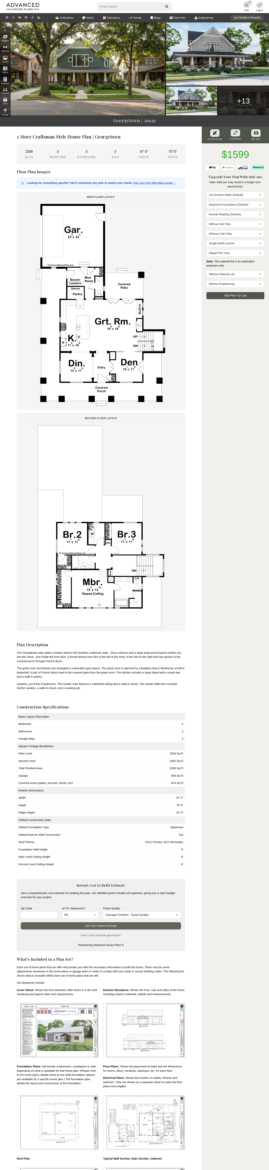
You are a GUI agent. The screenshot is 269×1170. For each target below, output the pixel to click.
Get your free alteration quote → (155, 182)
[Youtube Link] (19, 18)
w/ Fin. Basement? (73, 908)
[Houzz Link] (38, 18)
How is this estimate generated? (101, 935)
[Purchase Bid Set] (256, 133)
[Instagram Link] (13, 18)
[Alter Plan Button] (214, 133)
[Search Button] (166, 6)
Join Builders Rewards (247, 17)
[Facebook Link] (26, 18)
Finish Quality (111, 908)
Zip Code (26, 908)
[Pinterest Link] (7, 18)
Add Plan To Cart (235, 295)
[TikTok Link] (32, 18)
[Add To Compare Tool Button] (235, 132)
